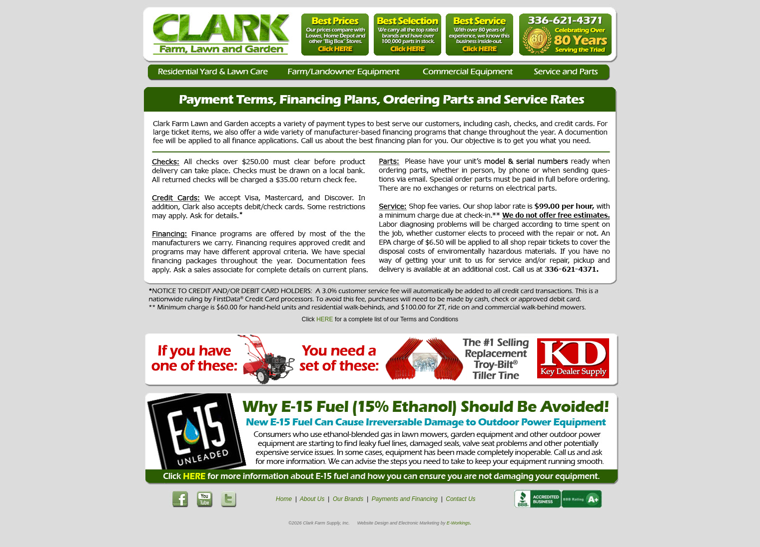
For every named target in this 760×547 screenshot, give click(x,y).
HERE (324, 319)
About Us (312, 498)
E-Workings (458, 522)
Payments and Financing (405, 498)
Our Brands (348, 498)
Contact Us (460, 498)
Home (284, 498)
